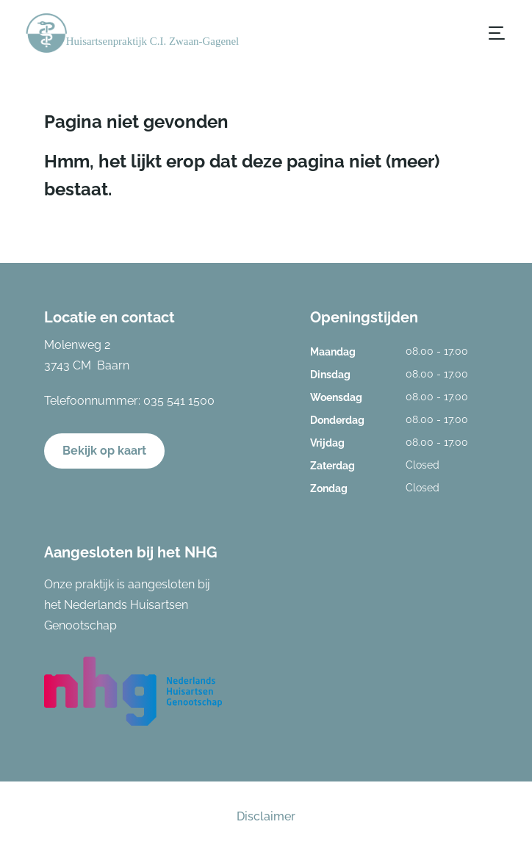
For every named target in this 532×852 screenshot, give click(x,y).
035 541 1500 (179, 401)
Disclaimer (266, 816)
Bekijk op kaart (104, 451)
